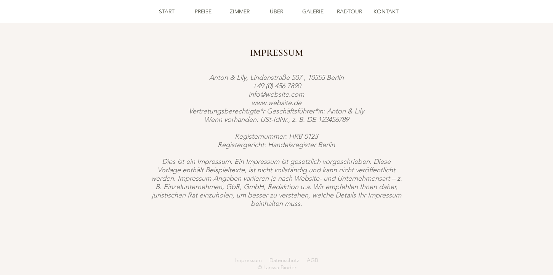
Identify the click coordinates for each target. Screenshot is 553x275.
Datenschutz (284, 260)
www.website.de (276, 103)
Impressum (248, 260)
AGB (312, 260)
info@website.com (276, 94)
